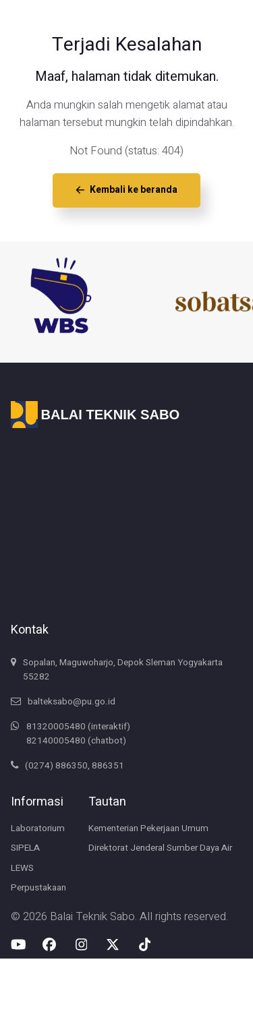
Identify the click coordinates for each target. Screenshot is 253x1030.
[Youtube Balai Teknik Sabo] (18, 944)
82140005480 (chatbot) (76, 741)
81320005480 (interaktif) (78, 726)
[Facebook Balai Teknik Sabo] (49, 944)
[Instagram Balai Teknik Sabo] (81, 944)
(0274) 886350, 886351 (74, 765)
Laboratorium (38, 828)
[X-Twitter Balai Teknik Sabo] (112, 944)
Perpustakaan (38, 888)
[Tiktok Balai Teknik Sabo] (143, 944)
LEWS (22, 868)
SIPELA (25, 848)
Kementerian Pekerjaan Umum (148, 828)
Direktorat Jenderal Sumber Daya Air (160, 848)
